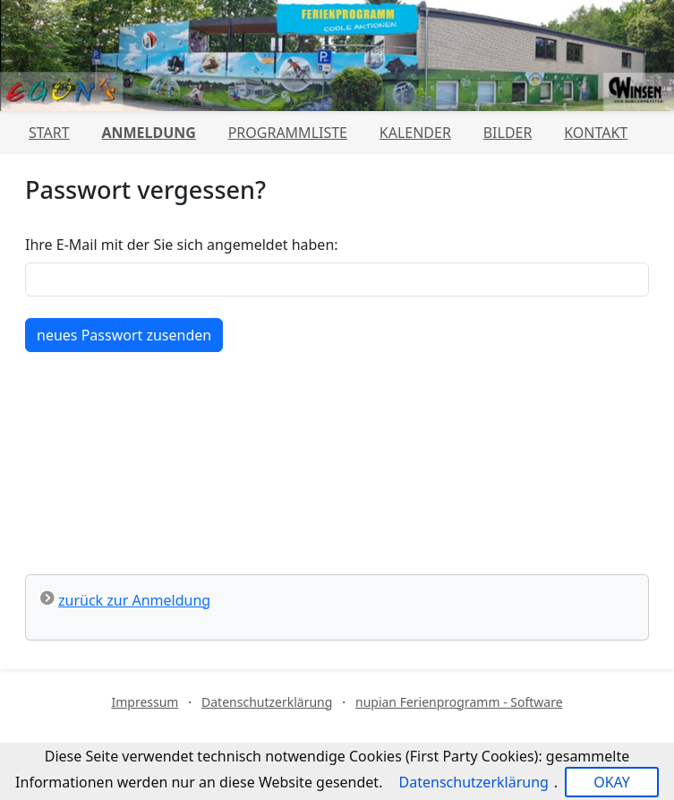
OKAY (611, 782)
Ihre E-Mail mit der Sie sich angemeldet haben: (181, 244)
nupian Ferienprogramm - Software (459, 701)
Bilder (508, 132)
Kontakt (595, 132)
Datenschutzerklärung (266, 701)
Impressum (144, 701)
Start (49, 132)
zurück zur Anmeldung (134, 600)
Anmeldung (148, 132)
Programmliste (287, 132)
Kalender (415, 132)
